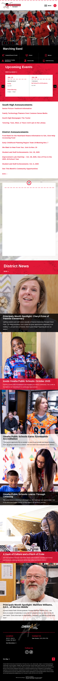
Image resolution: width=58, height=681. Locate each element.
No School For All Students (40, 83)
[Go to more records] (4, 174)
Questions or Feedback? (30, 676)
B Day (9, 83)
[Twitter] (31, 652)
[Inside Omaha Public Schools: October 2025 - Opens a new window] (26, 381)
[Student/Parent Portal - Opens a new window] (9, 55)
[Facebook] (27, 652)
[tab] (29, 183)
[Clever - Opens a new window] (29, 55)
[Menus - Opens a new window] (48, 55)
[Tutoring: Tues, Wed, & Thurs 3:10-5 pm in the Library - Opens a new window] (23, 123)
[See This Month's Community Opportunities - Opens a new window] (20, 169)
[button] (47, 6)
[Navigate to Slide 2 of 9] (12, 42)
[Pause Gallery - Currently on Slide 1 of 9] (8, 42)
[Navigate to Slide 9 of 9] (4, 42)
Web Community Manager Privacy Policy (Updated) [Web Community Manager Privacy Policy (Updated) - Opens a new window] (34, 677)
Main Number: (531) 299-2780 (40, 638)
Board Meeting (12, 89)
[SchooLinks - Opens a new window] (29, 60)
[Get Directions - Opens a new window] (11, 643)
